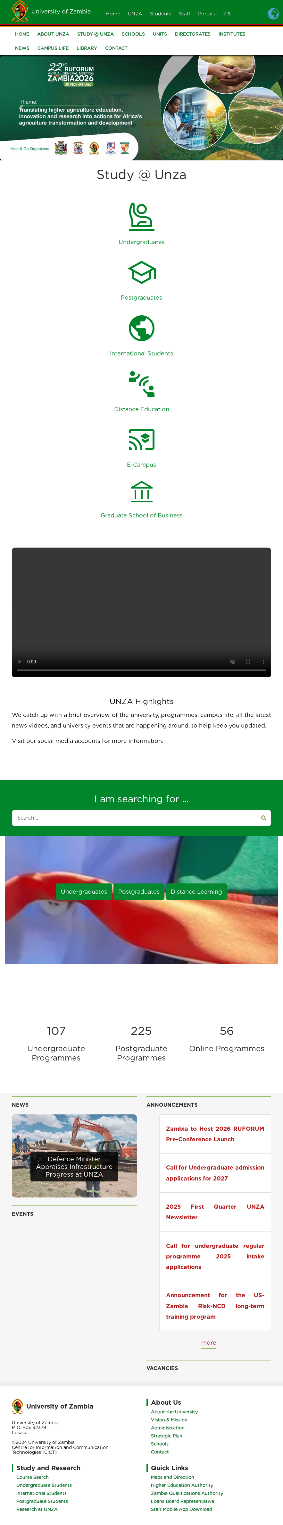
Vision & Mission (169, 1419)
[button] (21, 107)
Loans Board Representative (182, 1501)
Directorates (193, 34)
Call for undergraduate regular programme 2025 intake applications (215, 1256)
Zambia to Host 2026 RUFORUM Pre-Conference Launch (215, 1134)
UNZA (135, 14)
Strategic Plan (166, 1435)
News (22, 48)
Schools (133, 34)
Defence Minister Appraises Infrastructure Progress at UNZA (74, 1166)
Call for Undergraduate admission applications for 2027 (215, 1172)
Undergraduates (84, 891)
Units (160, 34)
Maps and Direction (172, 1477)
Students (160, 14)
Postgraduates (139, 891)
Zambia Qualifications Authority (187, 1493)
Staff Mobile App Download (181, 1509)
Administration (168, 1427)
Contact (116, 48)
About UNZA (53, 34)
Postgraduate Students (42, 1501)
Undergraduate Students (44, 1485)
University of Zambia (61, 11)
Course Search (32, 1477)
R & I (228, 14)
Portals (206, 14)
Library (87, 48)
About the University (174, 1411)
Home (113, 14)
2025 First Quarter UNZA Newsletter (215, 1212)
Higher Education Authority (182, 1485)
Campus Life (53, 48)
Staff (184, 14)
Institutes (232, 34)
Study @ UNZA (95, 34)
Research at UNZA (37, 1509)
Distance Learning (196, 891)
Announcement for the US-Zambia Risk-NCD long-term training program (215, 1306)
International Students (41, 1493)
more (208, 1342)
